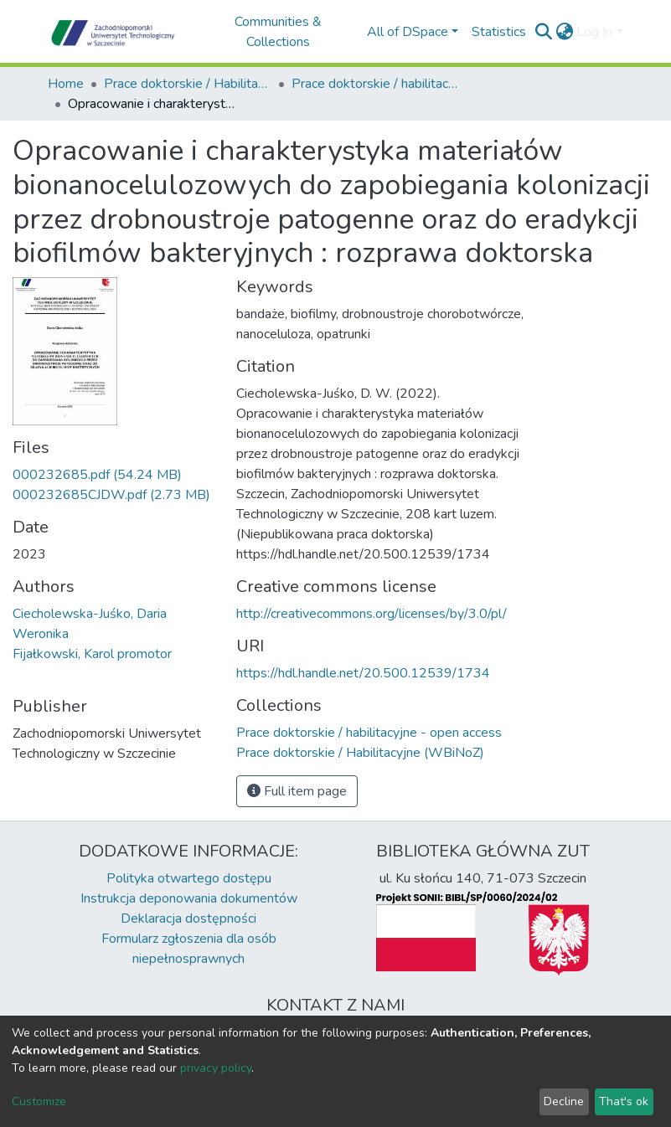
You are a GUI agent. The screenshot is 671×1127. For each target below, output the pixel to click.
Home (66, 84)
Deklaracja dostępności (188, 918)
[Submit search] (543, 32)
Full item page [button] (297, 791)
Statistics (499, 32)
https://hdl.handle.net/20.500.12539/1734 (363, 673)
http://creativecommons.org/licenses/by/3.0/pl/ (371, 614)
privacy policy (215, 1068)
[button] (564, 32)
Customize (39, 1101)
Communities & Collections (278, 32)
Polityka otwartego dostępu (188, 878)
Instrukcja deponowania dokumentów (188, 898)
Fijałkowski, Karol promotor (92, 654)
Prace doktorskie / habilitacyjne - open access (375, 84)
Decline (564, 1101)
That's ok (623, 1101)
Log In (594, 32)
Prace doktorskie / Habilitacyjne (187, 84)
